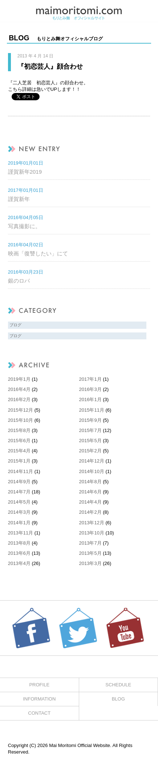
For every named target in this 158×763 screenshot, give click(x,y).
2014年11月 (20, 471)
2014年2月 (90, 512)
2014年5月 (19, 502)
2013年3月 (90, 563)
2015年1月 (19, 461)
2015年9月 (90, 420)
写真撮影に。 (24, 226)
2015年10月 (20, 420)
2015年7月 (90, 430)
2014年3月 (19, 512)
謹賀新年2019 (25, 172)
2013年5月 (90, 553)
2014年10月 (91, 471)
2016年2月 (19, 399)
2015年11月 (91, 410)
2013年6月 (19, 553)
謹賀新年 (19, 199)
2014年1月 (19, 522)
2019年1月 (19, 379)
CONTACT (39, 713)
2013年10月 (91, 533)
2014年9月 (19, 481)
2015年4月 (19, 450)
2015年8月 (19, 430)
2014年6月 (90, 491)
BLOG (118, 699)
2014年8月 (90, 481)
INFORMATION (39, 699)
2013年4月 (19, 563)
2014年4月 (90, 502)
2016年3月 (90, 389)
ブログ (15, 325)
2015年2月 (90, 450)
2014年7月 (19, 491)
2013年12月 (91, 522)
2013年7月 (90, 543)
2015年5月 (90, 440)
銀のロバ (19, 281)
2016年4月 (19, 389)
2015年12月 (20, 410)
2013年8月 (19, 543)
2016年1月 (90, 399)
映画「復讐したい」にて (38, 253)
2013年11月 (20, 533)
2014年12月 (91, 461)
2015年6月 (19, 440)
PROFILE (39, 684)
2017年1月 (90, 379)
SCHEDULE (118, 684)
